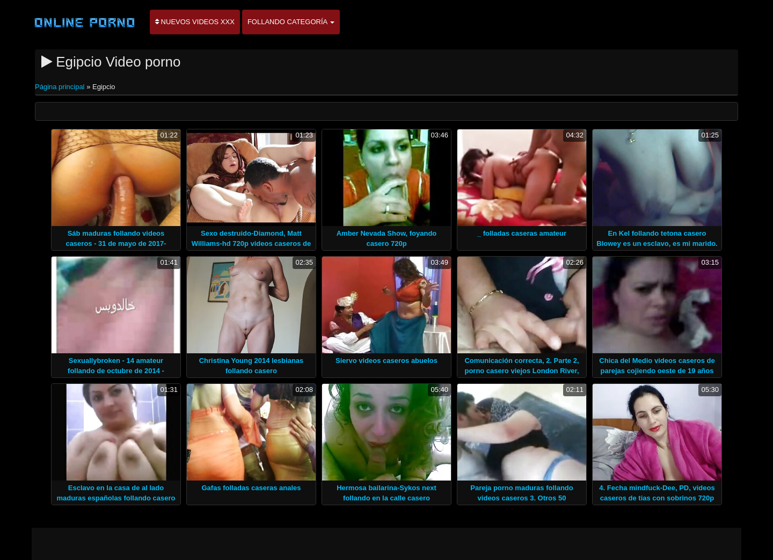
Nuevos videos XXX (195, 22)
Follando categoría (290, 22)
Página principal (60, 87)
